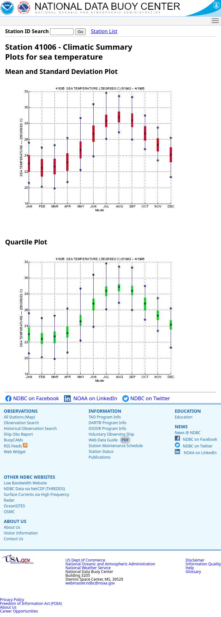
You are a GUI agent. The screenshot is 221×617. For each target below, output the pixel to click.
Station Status (101, 451)
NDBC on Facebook (32, 398)
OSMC (9, 511)
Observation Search (21, 422)
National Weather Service (88, 567)
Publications (99, 457)
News (181, 427)
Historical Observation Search (30, 428)
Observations (21, 411)
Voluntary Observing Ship (111, 434)
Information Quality (203, 564)
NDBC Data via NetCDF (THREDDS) (34, 488)
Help (190, 567)
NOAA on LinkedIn (90, 398)
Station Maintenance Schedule (116, 445)
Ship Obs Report (18, 434)
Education (188, 411)
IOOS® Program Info (107, 428)
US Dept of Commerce (85, 560)
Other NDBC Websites (29, 477)
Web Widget (14, 451)
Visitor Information (21, 533)
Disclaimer (195, 560)
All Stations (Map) (19, 417)
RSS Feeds (15, 446)
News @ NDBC (188, 432)
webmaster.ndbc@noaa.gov (90, 583)
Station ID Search (27, 31)
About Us (15, 521)
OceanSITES (14, 506)
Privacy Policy (12, 599)
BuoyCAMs (13, 440)
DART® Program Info (107, 422)
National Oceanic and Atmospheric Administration (110, 564)
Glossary (193, 571)
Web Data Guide (103, 440)
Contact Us (13, 538)
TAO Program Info (105, 417)
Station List (104, 31)
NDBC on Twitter (146, 398)
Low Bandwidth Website (25, 483)
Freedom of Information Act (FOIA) (31, 603)
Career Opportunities (19, 611)
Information (105, 411)
